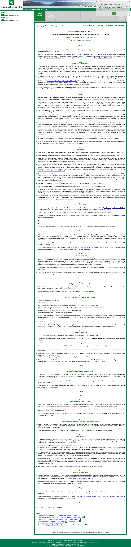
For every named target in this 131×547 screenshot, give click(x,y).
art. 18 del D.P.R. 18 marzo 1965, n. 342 (78, 107)
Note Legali (51, 540)
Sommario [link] (86, 25)
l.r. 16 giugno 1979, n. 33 (51, 525)
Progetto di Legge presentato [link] (51, 15)
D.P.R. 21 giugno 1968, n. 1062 (77, 317)
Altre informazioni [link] (119, 25)
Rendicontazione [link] (86, 14)
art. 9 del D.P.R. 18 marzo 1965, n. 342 (79, 247)
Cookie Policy (58, 540)
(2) (82, 278)
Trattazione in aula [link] (63, 14)
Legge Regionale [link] (7, 13)
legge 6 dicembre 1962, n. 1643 (77, 56)
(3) (106, 346)
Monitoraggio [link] (74, 14)
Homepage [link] (88, 6)
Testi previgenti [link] (109, 25)
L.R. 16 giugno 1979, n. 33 (47, 507)
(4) (104, 361)
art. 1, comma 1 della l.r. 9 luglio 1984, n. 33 (52, 523)
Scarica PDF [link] (49, 26)
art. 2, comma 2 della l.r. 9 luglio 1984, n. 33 (67, 519)
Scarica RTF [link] (59, 26)
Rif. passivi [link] (100, 25)
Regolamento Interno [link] (8, 18)
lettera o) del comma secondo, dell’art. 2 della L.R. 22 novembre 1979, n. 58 (101, 496)
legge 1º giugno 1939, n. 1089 (64, 183)
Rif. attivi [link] (92, 25)
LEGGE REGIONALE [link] (39, 14)
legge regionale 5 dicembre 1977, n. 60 (70, 212)
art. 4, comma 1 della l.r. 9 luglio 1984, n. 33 (66, 521)
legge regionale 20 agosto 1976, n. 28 (83, 478)
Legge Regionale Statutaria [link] (10, 15)
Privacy (65, 540)
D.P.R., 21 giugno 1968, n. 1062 (103, 58)
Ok (114, 13)
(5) (74, 441)
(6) (54, 507)
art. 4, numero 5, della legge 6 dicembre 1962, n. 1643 (62, 81)
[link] (11, 10)
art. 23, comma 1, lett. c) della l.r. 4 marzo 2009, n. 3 (68, 515)
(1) (38, 220)
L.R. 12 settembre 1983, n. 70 (95, 361)
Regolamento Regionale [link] (9, 20)
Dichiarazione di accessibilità (75, 540)
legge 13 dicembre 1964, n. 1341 (55, 58)
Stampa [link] (40, 26)
